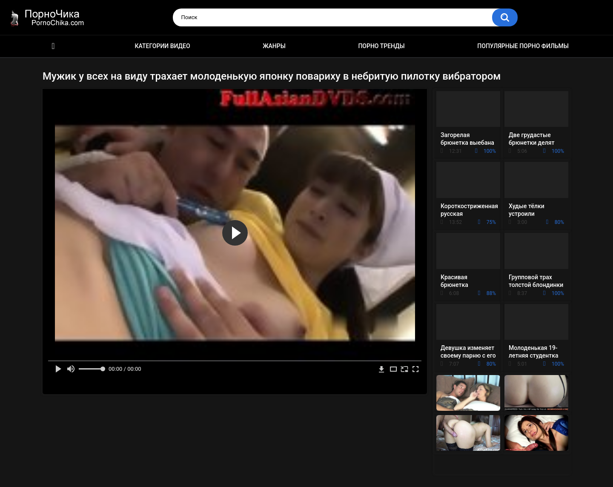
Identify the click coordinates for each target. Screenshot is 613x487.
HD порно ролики (53, 46)
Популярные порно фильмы (523, 46)
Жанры (274, 46)
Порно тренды (381, 46)
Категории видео (162, 46)
